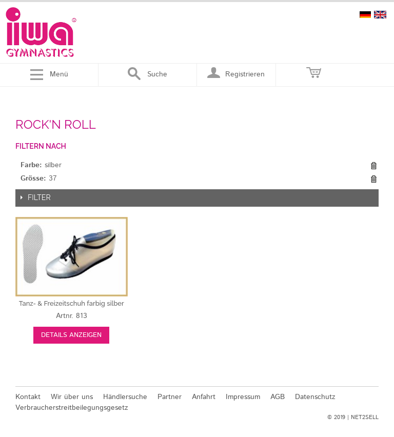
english (380, 14)
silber (71, 303)
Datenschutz (315, 397)
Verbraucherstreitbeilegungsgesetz (71, 408)
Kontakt (28, 397)
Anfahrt (203, 397)
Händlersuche (125, 397)
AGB (277, 397)
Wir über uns (72, 397)
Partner (169, 397)
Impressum (243, 397)
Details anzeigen (71, 335)
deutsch (365, 14)
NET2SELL (365, 417)
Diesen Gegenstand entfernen (373, 166)
